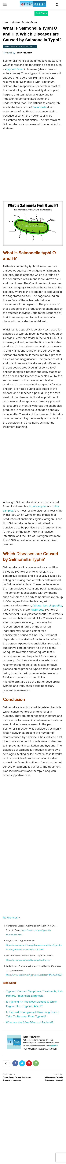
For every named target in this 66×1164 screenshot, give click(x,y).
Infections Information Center (24, 22)
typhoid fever (15, 69)
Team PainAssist (24, 53)
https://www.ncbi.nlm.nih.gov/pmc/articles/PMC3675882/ (34, 975)
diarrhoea (37, 609)
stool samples (38, 506)
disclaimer (53, 1046)
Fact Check (41, 13)
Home (5, 22)
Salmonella (39, 107)
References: (11, 917)
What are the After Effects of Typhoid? (29, 1022)
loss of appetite (52, 605)
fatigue (37, 605)
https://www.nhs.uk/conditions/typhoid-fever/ (28, 960)
